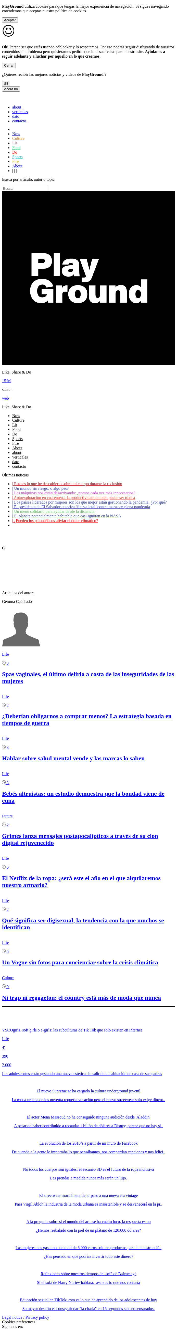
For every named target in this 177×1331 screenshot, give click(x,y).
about (16, 107)
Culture (18, 138)
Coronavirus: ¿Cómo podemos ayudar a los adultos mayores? (63, 525)
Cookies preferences (18, 1322)
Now (16, 134)
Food (16, 147)
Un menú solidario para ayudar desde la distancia (53, 511)
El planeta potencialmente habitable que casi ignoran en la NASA (66, 516)
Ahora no (11, 89)
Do (14, 152)
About (17, 166)
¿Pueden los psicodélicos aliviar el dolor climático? (55, 520)
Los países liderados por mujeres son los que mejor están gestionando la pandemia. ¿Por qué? (89, 502)
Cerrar (9, 65)
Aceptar (10, 20)
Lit (14, 143)
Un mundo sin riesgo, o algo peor (40, 488)
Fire (15, 161)
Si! (6, 84)
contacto (19, 121)
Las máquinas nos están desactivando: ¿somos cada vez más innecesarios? (73, 493)
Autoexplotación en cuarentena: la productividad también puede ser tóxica (73, 497)
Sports (17, 157)
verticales (20, 112)
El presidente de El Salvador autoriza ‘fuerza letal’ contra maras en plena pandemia (81, 507)
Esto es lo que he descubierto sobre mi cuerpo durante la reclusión (67, 484)
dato (15, 116)
